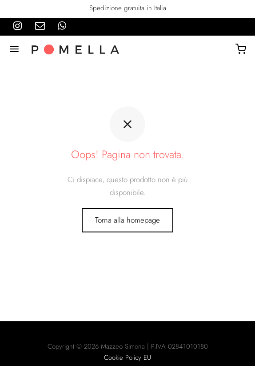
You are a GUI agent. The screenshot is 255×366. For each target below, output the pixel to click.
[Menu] (14, 49)
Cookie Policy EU (127, 357)
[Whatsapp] (62, 26)
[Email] (40, 26)
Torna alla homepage (127, 220)
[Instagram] (17, 26)
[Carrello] (240, 49)
